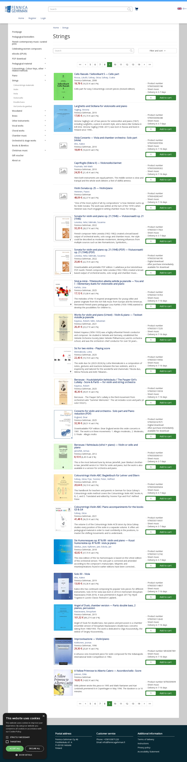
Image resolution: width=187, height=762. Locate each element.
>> (150, 64)
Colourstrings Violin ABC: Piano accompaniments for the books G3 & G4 (108, 508)
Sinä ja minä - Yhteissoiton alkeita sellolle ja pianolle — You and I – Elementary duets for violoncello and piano (108, 282)
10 (115, 64)
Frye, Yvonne (94, 479)
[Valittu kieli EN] (179, 8)
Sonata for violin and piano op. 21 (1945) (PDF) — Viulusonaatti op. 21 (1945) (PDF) (108, 251)
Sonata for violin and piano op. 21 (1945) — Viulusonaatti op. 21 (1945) (109, 217)
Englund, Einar (81, 417)
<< (80, 64)
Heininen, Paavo (82, 191)
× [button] (43, 716)
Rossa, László (80, 77)
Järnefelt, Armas (81, 451)
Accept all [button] (15, 748)
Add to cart (166, 97)
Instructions (143, 743)
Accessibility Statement (148, 751)
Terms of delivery (146, 739)
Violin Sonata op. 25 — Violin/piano (93, 188)
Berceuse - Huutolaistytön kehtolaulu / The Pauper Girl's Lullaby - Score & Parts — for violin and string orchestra (105, 381)
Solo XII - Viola (82, 574)
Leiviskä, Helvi (80, 222)
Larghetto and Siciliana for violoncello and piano (100, 106)
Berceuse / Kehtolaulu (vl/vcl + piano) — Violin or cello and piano (106, 446)
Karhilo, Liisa (80, 287)
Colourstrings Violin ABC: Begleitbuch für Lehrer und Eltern (106, 475)
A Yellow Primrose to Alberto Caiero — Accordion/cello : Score (107, 670)
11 (121, 64)
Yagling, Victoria (81, 109)
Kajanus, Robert (81, 320)
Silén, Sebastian (97, 320)
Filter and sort (158, 50)
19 (139, 64)
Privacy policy (144, 747)
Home (21, 18)
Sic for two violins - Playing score (92, 348)
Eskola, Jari (106, 546)
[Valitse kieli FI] (184, 8)
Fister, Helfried (108, 479)
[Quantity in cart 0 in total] (136, 9)
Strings (65, 27)
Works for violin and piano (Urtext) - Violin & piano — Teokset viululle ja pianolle (108, 316)
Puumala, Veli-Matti (83, 166)
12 (127, 64)
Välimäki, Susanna (96, 222)
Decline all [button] (34, 748)
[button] (129, 9)
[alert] (25, 736)
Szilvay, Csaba (108, 77)
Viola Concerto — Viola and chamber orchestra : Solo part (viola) (105, 139)
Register (32, 18)
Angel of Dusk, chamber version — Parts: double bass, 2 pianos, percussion (104, 607)
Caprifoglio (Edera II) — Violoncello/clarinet (97, 163)
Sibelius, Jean (80, 546)
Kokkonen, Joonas (82, 642)
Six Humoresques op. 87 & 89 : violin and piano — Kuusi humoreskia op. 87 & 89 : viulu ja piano (104, 542)
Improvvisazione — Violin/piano (91, 639)
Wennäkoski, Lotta (83, 351)
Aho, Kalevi (79, 143)
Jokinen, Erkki (80, 674)
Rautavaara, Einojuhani (85, 611)
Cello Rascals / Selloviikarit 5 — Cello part (96, 74)
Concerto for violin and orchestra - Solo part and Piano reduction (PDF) (104, 412)
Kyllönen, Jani (94, 546)
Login (43, 18)
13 (133, 64)
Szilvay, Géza (94, 77)
